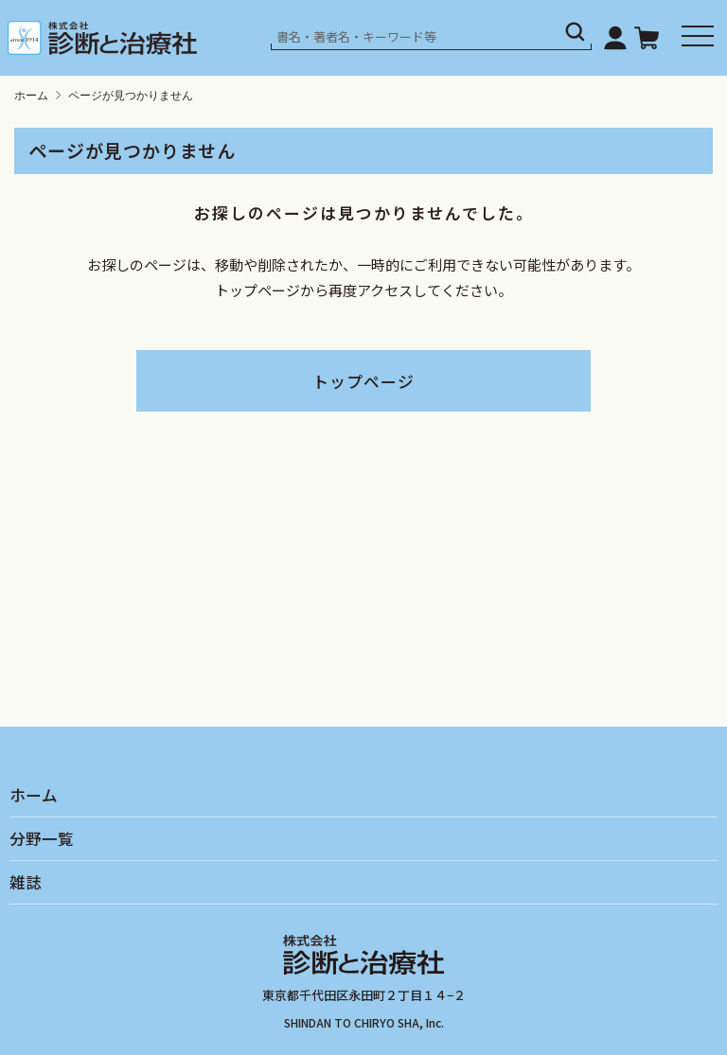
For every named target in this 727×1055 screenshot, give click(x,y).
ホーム (31, 95)
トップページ (363, 381)
